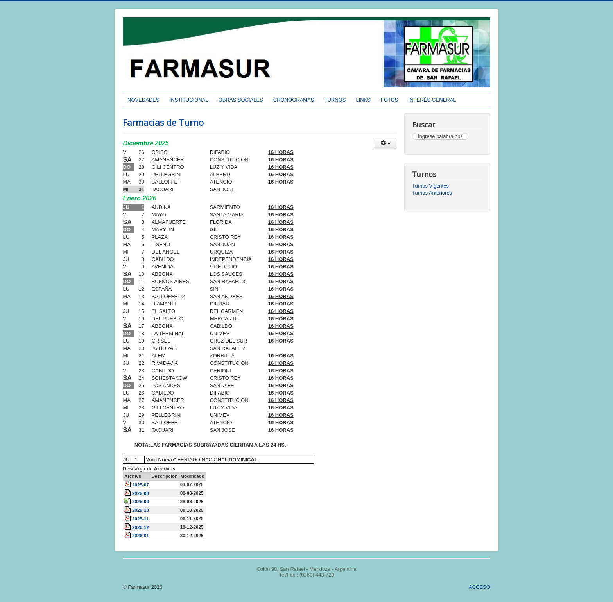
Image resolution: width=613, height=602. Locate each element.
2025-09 (140, 501)
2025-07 (140, 484)
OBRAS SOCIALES (241, 100)
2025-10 (140, 510)
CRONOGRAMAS (293, 100)
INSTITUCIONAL (189, 100)
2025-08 (140, 493)
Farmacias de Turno (163, 122)
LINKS (363, 100)
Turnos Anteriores (432, 193)
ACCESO (479, 587)
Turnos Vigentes (430, 186)
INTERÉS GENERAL (432, 100)
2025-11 (140, 518)
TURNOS (335, 100)
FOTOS (389, 100)
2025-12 (140, 527)
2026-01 (140, 535)
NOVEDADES (143, 100)
